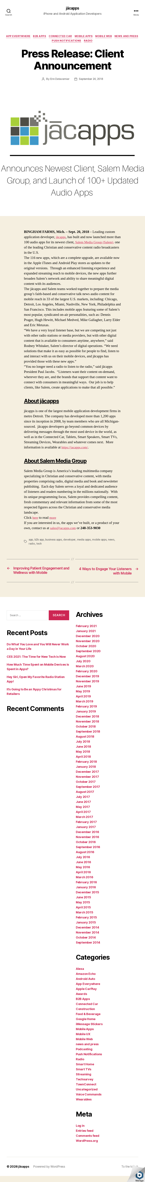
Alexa (80, 975)
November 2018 (87, 727)
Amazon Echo (86, 980)
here (35, 518)
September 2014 (88, 948)
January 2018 (86, 772)
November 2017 (87, 782)
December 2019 (87, 682)
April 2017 (83, 818)
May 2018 (83, 757)
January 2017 (86, 833)
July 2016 (83, 863)
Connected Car (74, 36)
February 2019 (86, 712)
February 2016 (86, 888)
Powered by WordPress (50, 1172)
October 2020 (86, 652)
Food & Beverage (88, 1020)
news (115, 540)
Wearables (84, 1105)
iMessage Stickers (89, 1030)
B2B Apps (52, 36)
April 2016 (83, 878)
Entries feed (84, 1136)
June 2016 (83, 868)
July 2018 (83, 747)
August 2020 (85, 662)
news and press (50, 41)
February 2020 (86, 677)
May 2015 (83, 908)
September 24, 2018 (91, 80)
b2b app (40, 540)
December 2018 (87, 722)
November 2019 (87, 687)
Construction (85, 1015)
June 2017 (83, 808)
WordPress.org (87, 1147)
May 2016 (83, 873)
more (53, 518)
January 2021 (86, 637)
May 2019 (83, 697)
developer (71, 540)
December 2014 (87, 933)
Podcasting (84, 1055)
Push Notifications (80, 41)
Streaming (83, 1080)
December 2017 (87, 777)
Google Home (85, 1025)
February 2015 (86, 923)
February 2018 (86, 767)
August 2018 (85, 742)
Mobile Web (119, 36)
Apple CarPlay (86, 995)
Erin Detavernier (59, 80)
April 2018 (83, 762)
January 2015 (86, 928)
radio (32, 544)
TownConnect (86, 1090)
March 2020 (85, 672)
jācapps (72, 8)
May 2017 (83, 813)
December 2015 (87, 898)
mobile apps (102, 540)
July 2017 (83, 803)
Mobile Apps (98, 36)
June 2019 (83, 692)
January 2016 (86, 893)
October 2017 (86, 788)
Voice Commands (88, 1100)
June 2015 (83, 903)
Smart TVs (83, 1075)
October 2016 (86, 848)
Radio (102, 41)
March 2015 (84, 918)
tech (39, 544)
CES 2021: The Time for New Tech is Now (36, 662)
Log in (80, 1131)
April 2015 (83, 913)
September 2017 (88, 793)
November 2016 (87, 843)
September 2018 (88, 737)
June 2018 (83, 752)
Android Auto (85, 985)
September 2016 (88, 853)
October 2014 (86, 943)
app (31, 540)
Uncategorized (87, 1095)
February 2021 (86, 632)
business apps (55, 540)
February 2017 (86, 828)
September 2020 (88, 657)
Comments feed (87, 1141)
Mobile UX (83, 1040)
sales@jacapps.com (64, 529)
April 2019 (83, 702)
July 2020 (83, 667)
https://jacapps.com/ (75, 448)
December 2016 (87, 838)
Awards (81, 1000)
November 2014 (87, 938)
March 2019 (84, 707)
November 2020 (88, 647)
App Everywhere (29, 36)
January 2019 (86, 717)
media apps (86, 540)
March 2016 (84, 883)
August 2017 (85, 798)
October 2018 (86, 732)
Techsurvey (84, 1085)
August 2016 (85, 858)
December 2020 (88, 642)
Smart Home (85, 1070)
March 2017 (84, 823)
